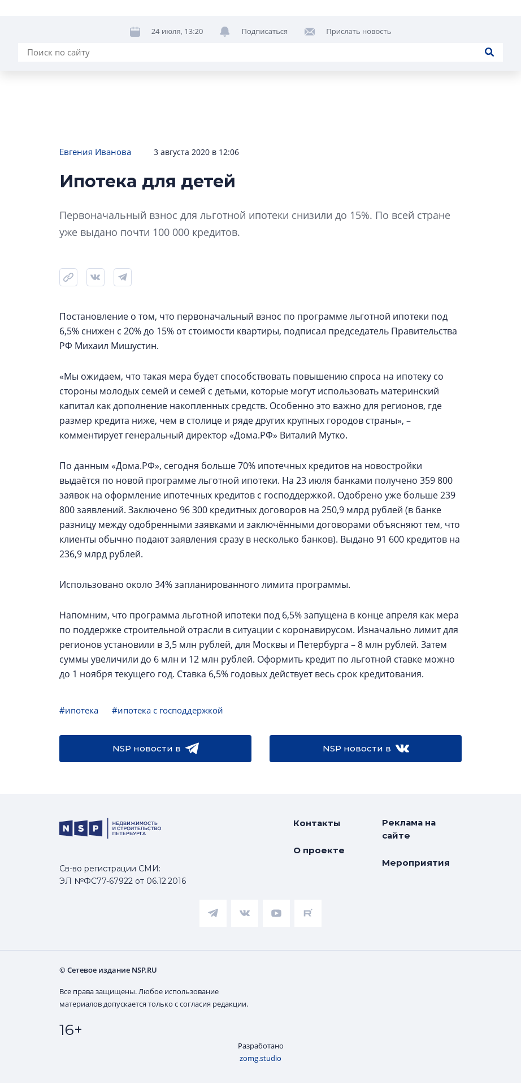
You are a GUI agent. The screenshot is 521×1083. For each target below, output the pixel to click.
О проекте (319, 850)
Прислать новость (358, 31)
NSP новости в (155, 748)
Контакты (317, 823)
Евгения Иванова (95, 151)
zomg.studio (260, 1058)
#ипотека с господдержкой (167, 710)
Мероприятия (416, 862)
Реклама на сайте (409, 829)
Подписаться (264, 31)
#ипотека (78, 710)
